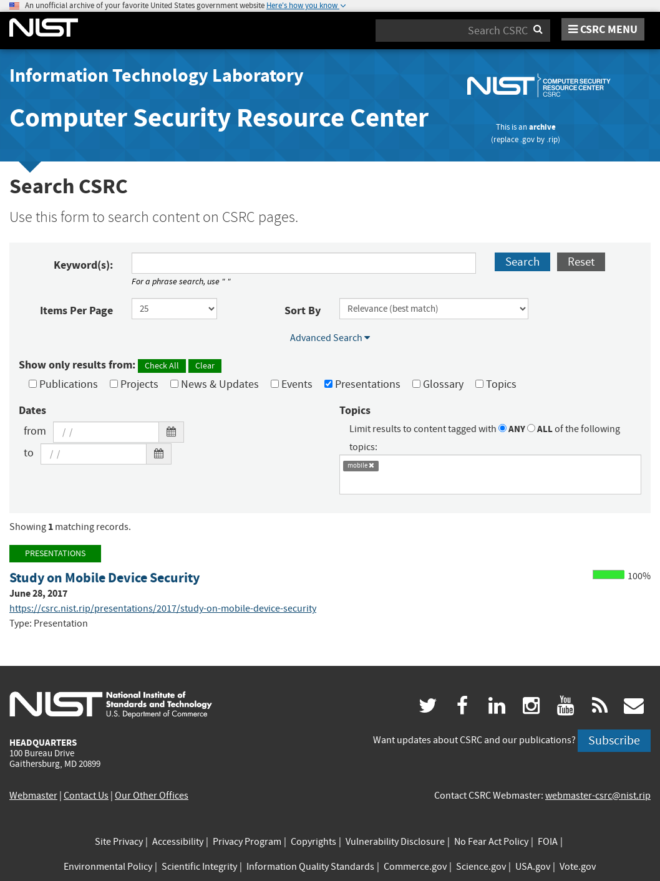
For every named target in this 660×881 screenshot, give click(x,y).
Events (292, 384)
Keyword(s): (83, 265)
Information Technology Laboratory (156, 75)
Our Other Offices (151, 795)
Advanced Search (330, 338)
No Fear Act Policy (491, 841)
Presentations (362, 384)
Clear (205, 365)
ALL (540, 429)
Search (522, 261)
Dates (32, 410)
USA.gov (532, 866)
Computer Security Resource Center (219, 117)
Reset (581, 261)
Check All (162, 365)
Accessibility (177, 841)
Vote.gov (578, 866)
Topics (496, 384)
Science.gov (481, 866)
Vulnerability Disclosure (395, 841)
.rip (552, 139)
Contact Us (86, 795)
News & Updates (214, 384)
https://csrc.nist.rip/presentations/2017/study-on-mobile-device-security (162, 608)
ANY (511, 429)
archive (542, 127)
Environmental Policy (108, 866)
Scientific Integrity (199, 866)
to (29, 453)
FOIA (548, 841)
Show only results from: (120, 365)
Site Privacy (119, 841)
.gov (527, 139)
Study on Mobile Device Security (104, 577)
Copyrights (313, 841)
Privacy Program (247, 841)
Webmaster (33, 795)
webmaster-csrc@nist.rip (598, 795)
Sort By (302, 310)
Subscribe (614, 740)
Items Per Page (76, 310)
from (35, 431)
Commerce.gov (415, 866)
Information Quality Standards (310, 866)
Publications (63, 384)
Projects (134, 384)
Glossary (437, 384)
